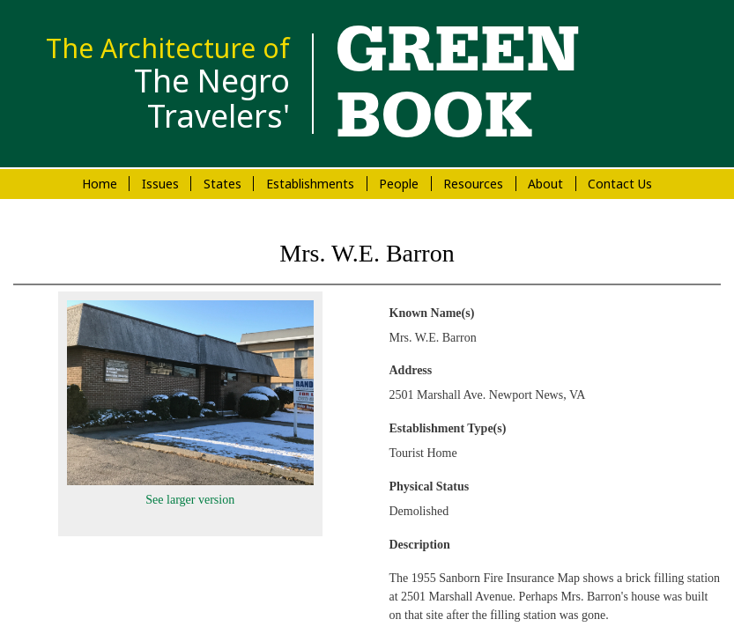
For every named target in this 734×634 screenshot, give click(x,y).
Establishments (310, 183)
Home (99, 183)
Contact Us (620, 183)
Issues (160, 183)
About (545, 183)
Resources (473, 183)
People (399, 183)
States (222, 183)
